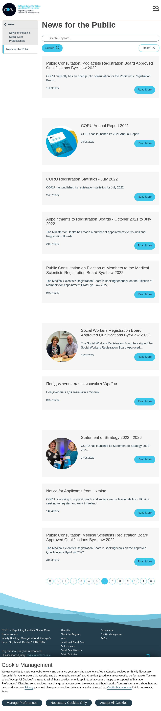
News (10, 24)
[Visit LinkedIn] (147, 655)
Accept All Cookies (114, 703)
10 (135, 581)
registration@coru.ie (39, 655)
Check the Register (70, 634)
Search (52, 48)
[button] (156, 9)
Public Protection (69, 654)
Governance (107, 630)
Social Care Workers (71, 650)
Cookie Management (119, 687)
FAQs (104, 638)
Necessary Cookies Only (69, 703)
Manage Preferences (22, 703)
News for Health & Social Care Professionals (19, 36)
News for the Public (17, 49)
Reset (149, 48)
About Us (65, 630)
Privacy (29, 687)
